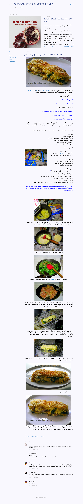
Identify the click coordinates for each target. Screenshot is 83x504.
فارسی (24, 7)
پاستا (10, 63)
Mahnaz (31, 472)
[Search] (72, 4)
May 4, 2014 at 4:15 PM (33, 458)
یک (48, 90)
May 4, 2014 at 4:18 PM (33, 468)
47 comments (50, 46)
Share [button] (45, 46)
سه (43, 90)
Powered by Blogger (41, 497)
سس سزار (29, 90)
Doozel (30, 462)
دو (46, 90)
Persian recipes (13, 57)
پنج (37, 90)
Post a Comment (29, 488)
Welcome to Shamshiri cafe (33, 4)
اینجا (59, 224)
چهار (40, 90)
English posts (18, 7)
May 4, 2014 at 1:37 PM (33, 449)
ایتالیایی (10, 59)
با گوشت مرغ (12, 61)
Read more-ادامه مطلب (69, 46)
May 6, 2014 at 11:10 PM (33, 477)
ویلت (52, 279)
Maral (30, 444)
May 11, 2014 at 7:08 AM (33, 485)
